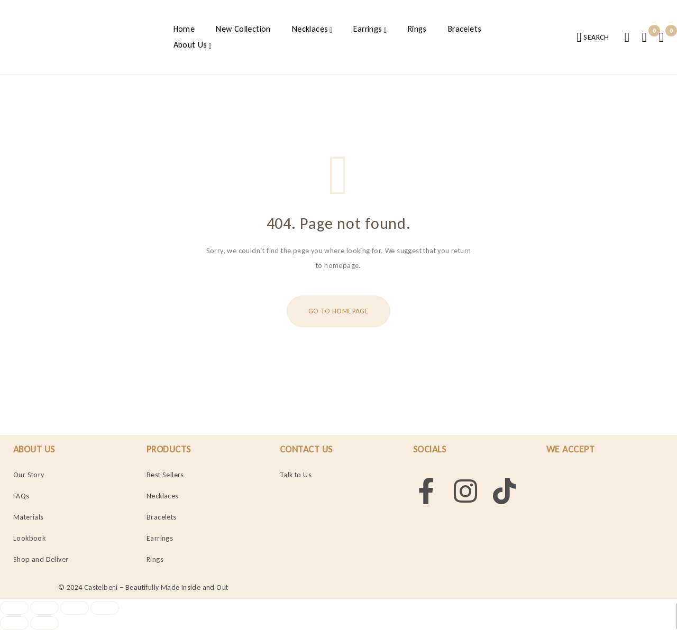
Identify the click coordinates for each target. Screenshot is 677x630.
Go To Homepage (338, 311)
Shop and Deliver (40, 559)
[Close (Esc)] (105, 608)
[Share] (75, 608)
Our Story (28, 474)
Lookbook (29, 538)
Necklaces (163, 496)
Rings (155, 559)
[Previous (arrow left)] (14, 623)
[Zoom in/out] (14, 608)
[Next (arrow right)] (44, 623)
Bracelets (162, 517)
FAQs (21, 496)
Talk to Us (296, 474)
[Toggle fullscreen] (44, 608)
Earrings (160, 538)
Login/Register (626, 37)
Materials (28, 517)
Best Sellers (165, 474)
